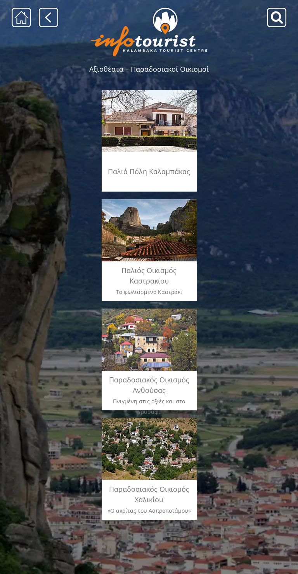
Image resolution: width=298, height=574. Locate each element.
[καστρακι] (149, 202)
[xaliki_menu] (149, 420)
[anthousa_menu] (149, 310)
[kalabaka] (149, 92)
